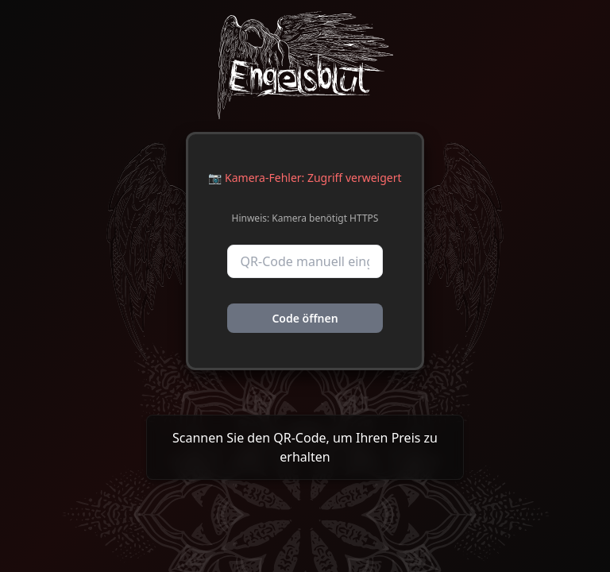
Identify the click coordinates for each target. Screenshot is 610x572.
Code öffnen (305, 318)
